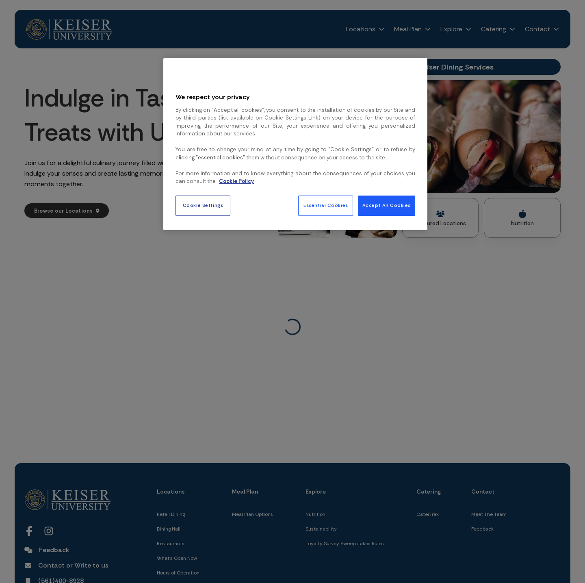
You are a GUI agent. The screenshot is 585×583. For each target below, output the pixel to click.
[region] (295, 144)
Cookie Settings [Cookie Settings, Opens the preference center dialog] (203, 205)
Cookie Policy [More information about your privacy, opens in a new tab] (236, 181)
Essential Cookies (325, 205)
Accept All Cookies (386, 205)
